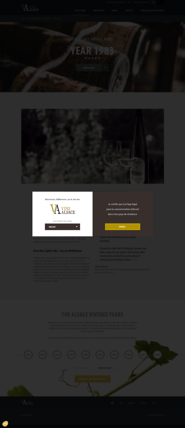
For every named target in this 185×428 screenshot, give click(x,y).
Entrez (122, 226)
